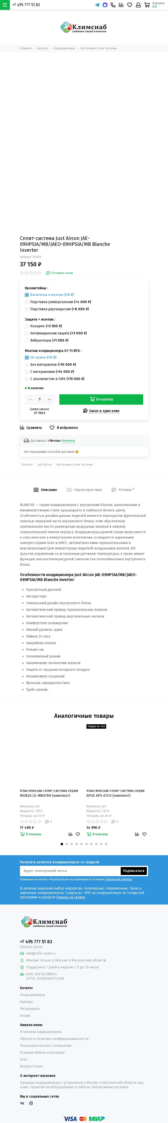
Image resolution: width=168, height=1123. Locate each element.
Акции (25, 1016)
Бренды (26, 1002)
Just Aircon (44, 464)
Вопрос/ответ (31, 1066)
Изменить (68, 440)
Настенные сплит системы (74, 464)
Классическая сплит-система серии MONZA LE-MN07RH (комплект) (49, 793)
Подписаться (133, 871)
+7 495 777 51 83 (26, 4)
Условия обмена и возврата (42, 1053)
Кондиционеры (32, 995)
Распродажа (30, 1009)
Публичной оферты (118, 879)
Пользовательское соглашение (45, 1046)
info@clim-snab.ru (40, 953)
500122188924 (46, 974)
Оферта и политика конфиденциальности (54, 1039)
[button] (62, 844)
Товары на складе (70, 897)
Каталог (27, 464)
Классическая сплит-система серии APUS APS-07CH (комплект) (115, 793)
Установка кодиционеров (40, 1032)
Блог (24, 1059)
